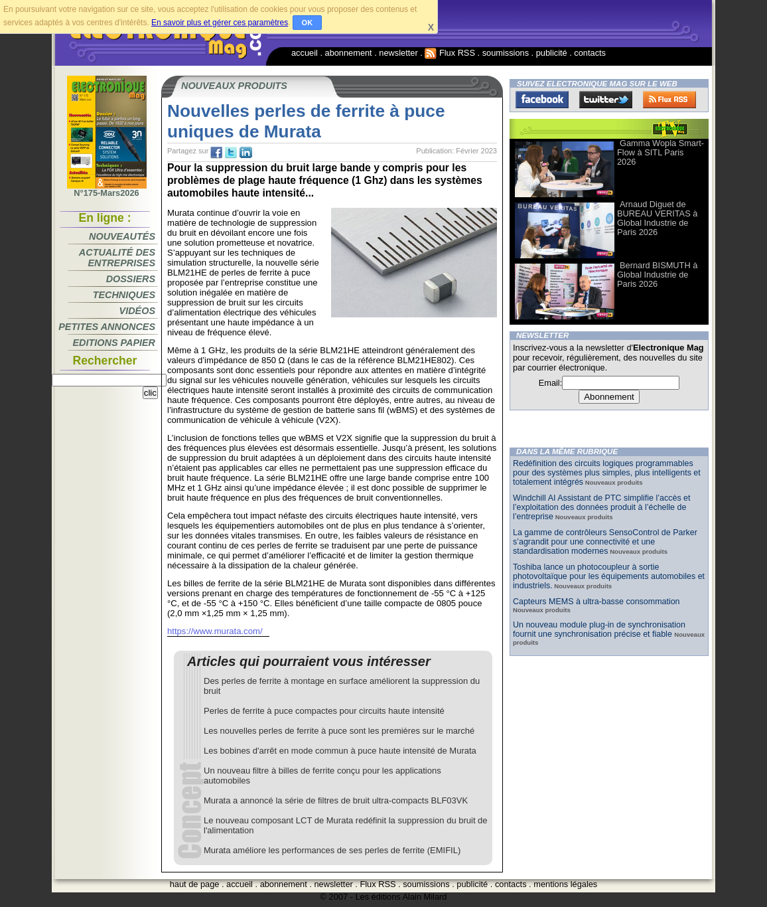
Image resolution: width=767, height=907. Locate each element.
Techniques (124, 294)
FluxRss (669, 99)
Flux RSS (450, 53)
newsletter (398, 53)
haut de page (195, 884)
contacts (590, 53)
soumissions (505, 53)
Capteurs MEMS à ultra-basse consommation (596, 601)
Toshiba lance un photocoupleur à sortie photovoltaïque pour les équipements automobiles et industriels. (609, 576)
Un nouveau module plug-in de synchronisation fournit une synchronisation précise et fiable (599, 629)
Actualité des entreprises (117, 257)
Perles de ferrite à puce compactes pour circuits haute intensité (324, 711)
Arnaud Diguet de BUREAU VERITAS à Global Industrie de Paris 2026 (657, 218)
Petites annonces (106, 326)
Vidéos (137, 310)
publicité (551, 53)
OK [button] (307, 23)
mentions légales (565, 884)
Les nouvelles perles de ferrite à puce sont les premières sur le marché (339, 731)
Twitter (605, 99)
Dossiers (130, 279)
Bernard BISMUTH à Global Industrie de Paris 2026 (657, 274)
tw (231, 152)
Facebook (542, 99)
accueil (304, 53)
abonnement (348, 53)
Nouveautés (122, 236)
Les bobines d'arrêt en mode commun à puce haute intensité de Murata (340, 751)
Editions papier (114, 342)
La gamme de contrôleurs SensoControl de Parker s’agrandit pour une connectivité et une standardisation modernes (605, 542)
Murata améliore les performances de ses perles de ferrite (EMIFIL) (332, 850)
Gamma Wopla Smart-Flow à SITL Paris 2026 (660, 152)
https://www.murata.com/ (215, 631)
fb (216, 152)
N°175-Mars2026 (107, 189)
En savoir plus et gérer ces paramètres (219, 22)
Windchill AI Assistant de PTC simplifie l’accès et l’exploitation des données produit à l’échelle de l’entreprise (601, 507)
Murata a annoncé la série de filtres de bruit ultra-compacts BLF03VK (336, 800)
